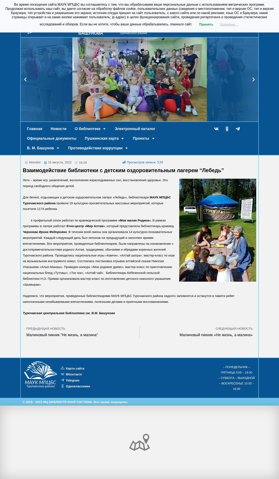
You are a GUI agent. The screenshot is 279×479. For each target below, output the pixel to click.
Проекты (144, 138)
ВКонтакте (74, 374)
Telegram (73, 380)
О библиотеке (90, 129)
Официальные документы (51, 138)
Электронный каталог (135, 129)
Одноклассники (78, 386)
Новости (58, 129)
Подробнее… (229, 24)
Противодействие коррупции (98, 148)
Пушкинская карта (104, 138)
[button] (25, 79)
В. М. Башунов (43, 148)
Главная (34, 129)
